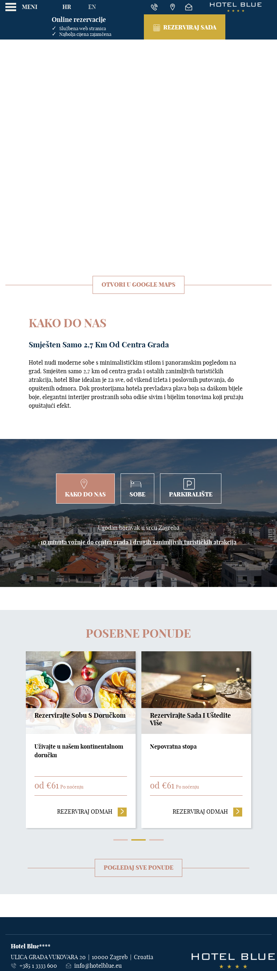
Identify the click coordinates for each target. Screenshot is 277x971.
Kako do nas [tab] (85, 488)
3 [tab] (156, 840)
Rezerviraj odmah (92, 811)
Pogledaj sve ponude (138, 868)
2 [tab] (138, 840)
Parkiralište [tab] (190, 488)
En (92, 7)
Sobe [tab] (137, 488)
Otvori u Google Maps (138, 285)
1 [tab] (120, 840)
